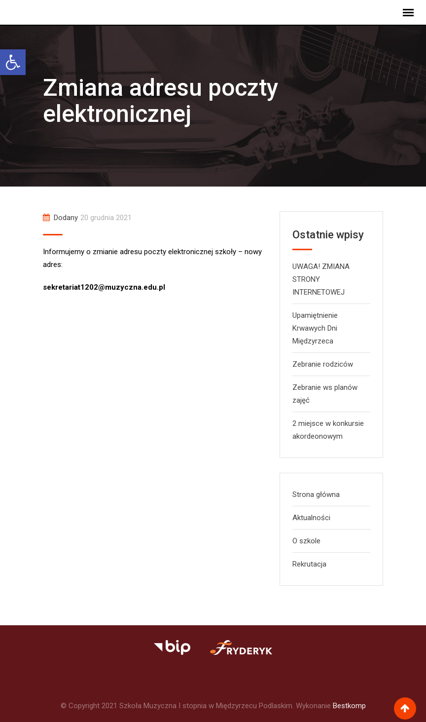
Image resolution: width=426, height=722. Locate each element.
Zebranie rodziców (322, 364)
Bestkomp (349, 705)
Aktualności (311, 517)
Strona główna (316, 494)
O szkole (306, 540)
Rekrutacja (309, 564)
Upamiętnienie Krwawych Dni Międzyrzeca (315, 328)
